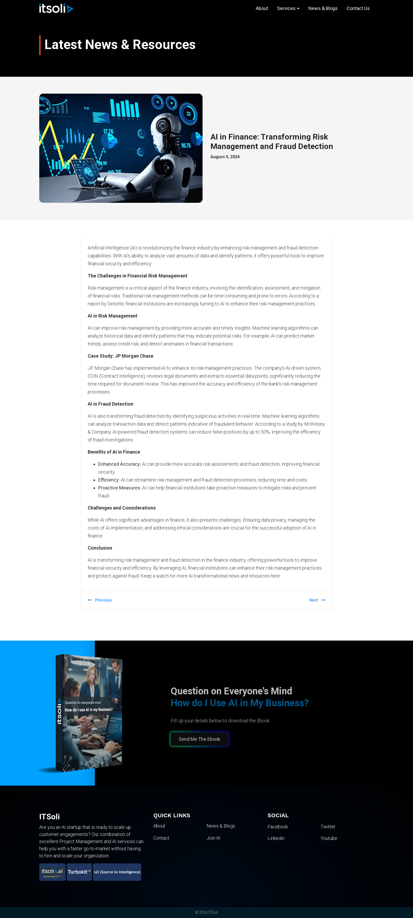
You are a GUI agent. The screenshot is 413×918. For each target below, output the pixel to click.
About (262, 8)
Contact (161, 838)
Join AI (213, 838)
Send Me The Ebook (196, 739)
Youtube (329, 838)
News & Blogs (323, 8)
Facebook (278, 826)
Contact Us (358, 8)
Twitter (328, 826)
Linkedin (276, 838)
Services (286, 8)
